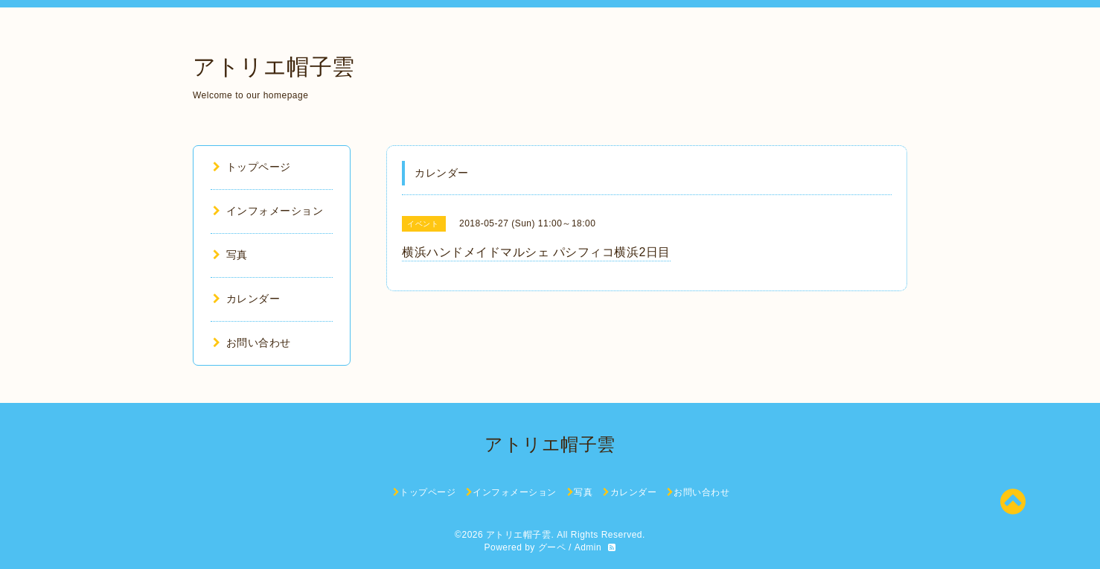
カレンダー (246, 299)
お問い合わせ (252, 343)
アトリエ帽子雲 (274, 66)
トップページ (252, 167)
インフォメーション (268, 211)
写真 (230, 255)
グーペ (552, 547)
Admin (588, 547)
